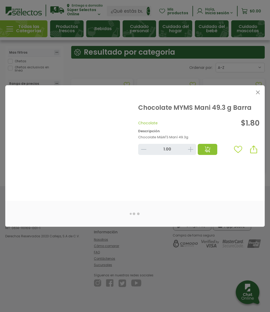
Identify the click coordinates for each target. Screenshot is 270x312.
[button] (253, 149)
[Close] (258, 92)
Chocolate (148, 123)
